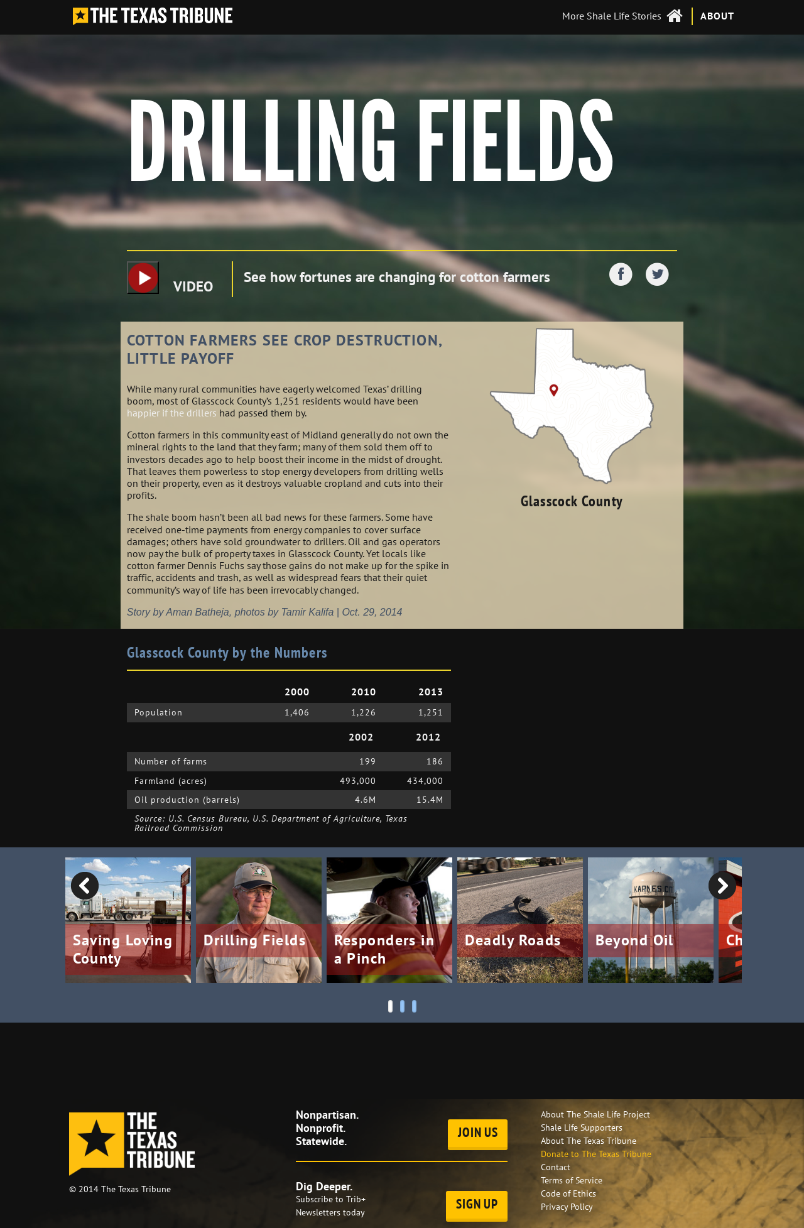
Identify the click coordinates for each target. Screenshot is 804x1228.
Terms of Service (571, 1180)
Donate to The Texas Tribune (596, 1154)
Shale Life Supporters (581, 1127)
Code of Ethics (568, 1193)
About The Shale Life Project (595, 1114)
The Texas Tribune (136, 1189)
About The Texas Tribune (588, 1140)
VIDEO (170, 278)
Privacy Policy (567, 1206)
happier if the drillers (172, 412)
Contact (555, 1167)
